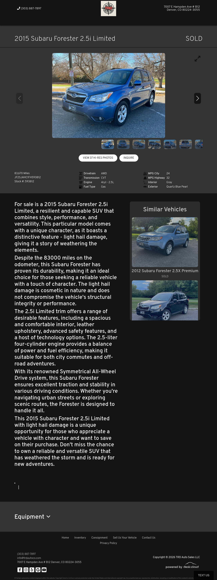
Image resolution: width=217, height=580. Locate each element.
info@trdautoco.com (29, 558)
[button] (147, 21)
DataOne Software (69, 578)
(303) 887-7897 (29, 9)
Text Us (203, 575)
